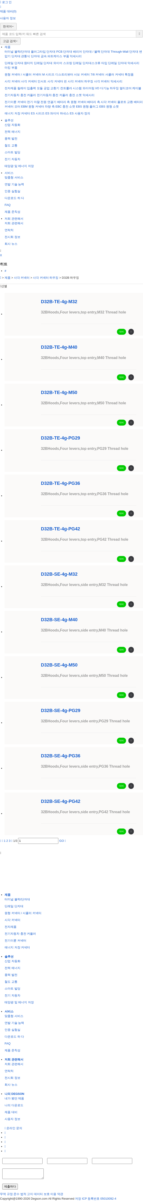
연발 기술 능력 (14, 184)
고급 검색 (10, 41)
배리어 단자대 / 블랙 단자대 (91, 51)
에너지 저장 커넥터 (17, 113)
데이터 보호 (42, 1194)
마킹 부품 (11, 67)
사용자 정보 (8, 18)
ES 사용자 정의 (80, 113)
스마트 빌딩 (12, 152)
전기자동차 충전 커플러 (21, 95)
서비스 (9, 173)
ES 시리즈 (38, 113)
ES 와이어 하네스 (57, 113)
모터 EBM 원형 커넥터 (29, 106)
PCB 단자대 (64, 51)
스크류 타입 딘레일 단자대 (109, 63)
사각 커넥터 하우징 (80, 81)
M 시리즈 (48, 74)
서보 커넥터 (82, 74)
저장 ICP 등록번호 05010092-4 (95, 1198)
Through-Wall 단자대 (124, 51)
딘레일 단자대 (14, 63)
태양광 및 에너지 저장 (19, 166)
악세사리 (76, 56)
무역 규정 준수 (9, 1194)
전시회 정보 (12, 237)
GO (61, 840)
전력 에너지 (12, 131)
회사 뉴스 (11, 244)
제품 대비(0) (8, 11)
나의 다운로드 (14, 1105)
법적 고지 (26, 1194)
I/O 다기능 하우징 (107, 88)
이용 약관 (56, 1194)
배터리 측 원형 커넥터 (71, 102)
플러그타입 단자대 (43, 51)
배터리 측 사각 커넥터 (101, 102)
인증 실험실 (12, 191)
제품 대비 (11, 1112)
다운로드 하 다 (14, 198)
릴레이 (21, 88)
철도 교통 (11, 145)
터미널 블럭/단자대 (17, 51)
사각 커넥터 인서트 (33, 81)
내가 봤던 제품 (14, 1098)
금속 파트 (47, 56)
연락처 (9, 230)
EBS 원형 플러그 (87, 106)
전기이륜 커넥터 (15, 102)
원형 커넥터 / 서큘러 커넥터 (23, 74)
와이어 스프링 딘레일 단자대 (72, 63)
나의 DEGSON (14, 1094)
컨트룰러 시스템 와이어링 (77, 88)
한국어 (8, 26)
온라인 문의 (13, 1128)
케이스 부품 (61, 56)
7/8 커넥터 (98, 74)
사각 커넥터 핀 (57, 81)
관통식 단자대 (30, 56)
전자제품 (10, 88)
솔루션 (9, 120)
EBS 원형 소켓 (109, 106)
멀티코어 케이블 (130, 88)
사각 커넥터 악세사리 (108, 81)
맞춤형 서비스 (14, 177)
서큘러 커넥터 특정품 (119, 74)
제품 (8, 47)
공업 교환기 (51, 88)
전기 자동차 (12, 159)
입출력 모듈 (35, 88)
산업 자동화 (12, 125)
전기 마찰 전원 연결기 (41, 102)
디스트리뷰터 (64, 74)
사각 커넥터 (12, 81)
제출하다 (10, 1186)
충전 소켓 (75, 95)
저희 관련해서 (14, 218)
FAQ (8, 205)
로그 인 (6, 2)
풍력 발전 (11, 138)
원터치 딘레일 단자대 (38, 63)
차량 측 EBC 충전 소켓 (60, 106)
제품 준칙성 (12, 211)
